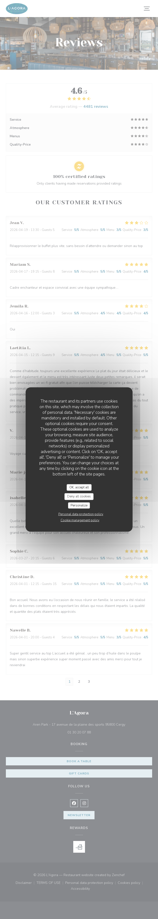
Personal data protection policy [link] (80, 514)
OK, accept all (79, 487)
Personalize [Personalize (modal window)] (79, 505)
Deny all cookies (79, 496)
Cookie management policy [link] (80, 520)
